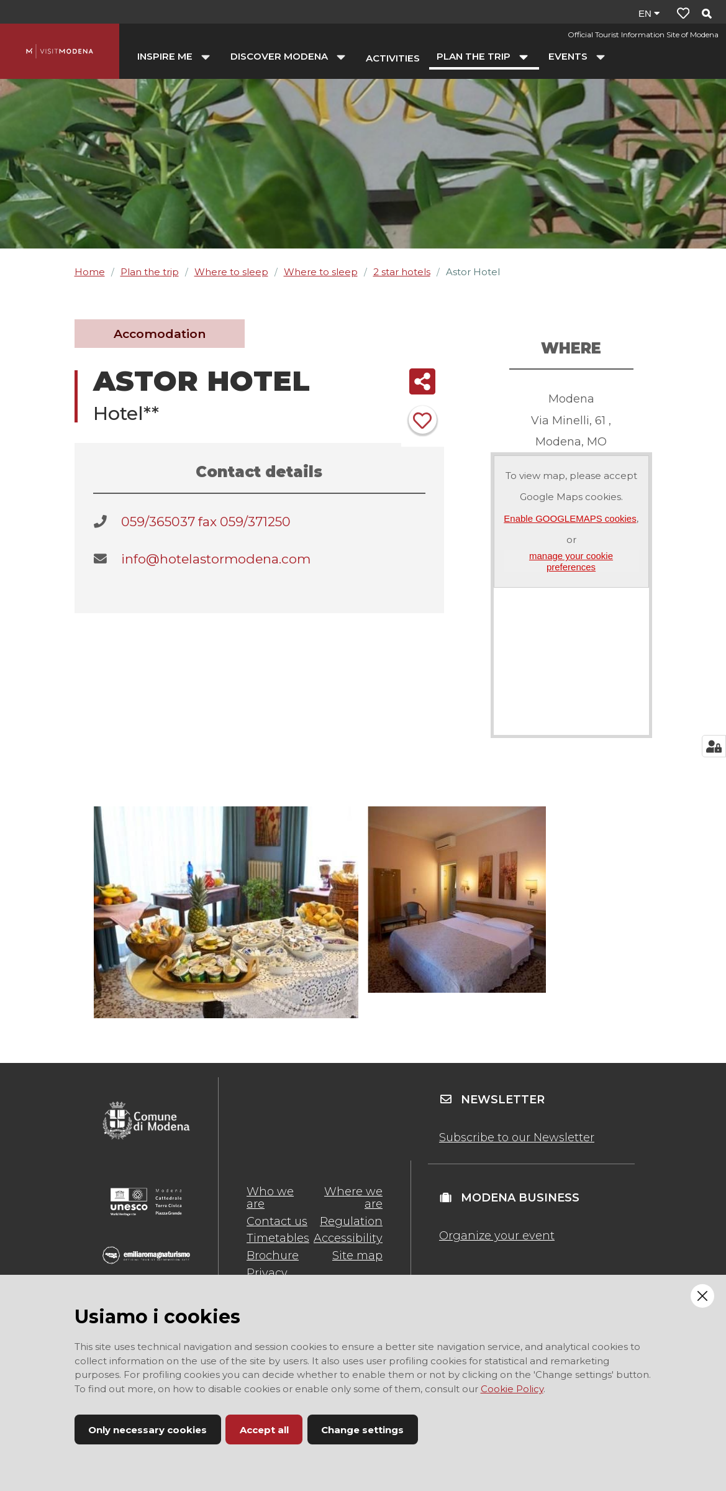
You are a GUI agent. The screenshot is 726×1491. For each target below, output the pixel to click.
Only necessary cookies (147, 1430)
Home (90, 271)
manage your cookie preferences (571, 561)
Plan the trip (149, 271)
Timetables (278, 1238)
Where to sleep (231, 271)
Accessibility (348, 1238)
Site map (357, 1255)
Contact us (277, 1221)
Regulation (351, 1221)
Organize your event (497, 1235)
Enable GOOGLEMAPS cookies (570, 518)
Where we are (353, 1198)
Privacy (267, 1273)
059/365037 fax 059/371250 (206, 521)
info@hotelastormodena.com (216, 559)
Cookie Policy (512, 1389)
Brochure (273, 1255)
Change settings (362, 1430)
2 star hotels (401, 271)
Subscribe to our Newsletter (516, 1137)
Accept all (264, 1430)
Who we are (270, 1198)
